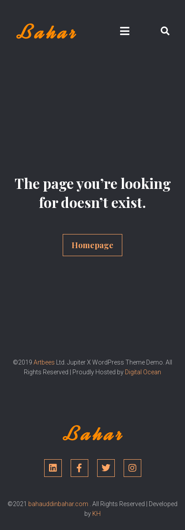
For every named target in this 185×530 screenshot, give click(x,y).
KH (96, 513)
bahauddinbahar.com (58, 503)
